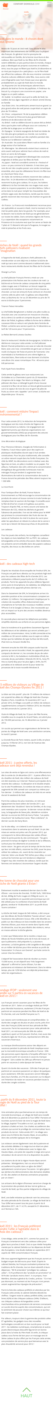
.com (26, 4)
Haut (26, 1395)
